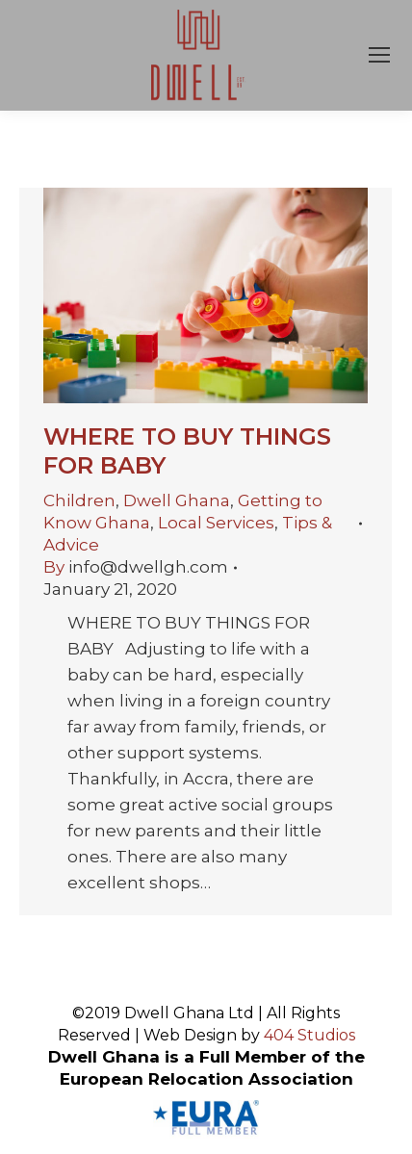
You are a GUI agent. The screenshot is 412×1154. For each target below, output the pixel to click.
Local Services (216, 522)
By (135, 567)
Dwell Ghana (176, 500)
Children (79, 500)
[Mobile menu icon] (379, 54)
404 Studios (309, 1035)
